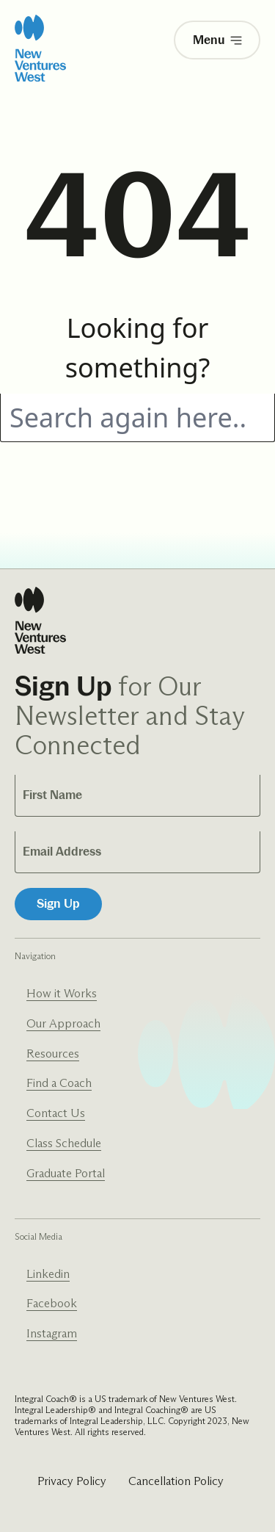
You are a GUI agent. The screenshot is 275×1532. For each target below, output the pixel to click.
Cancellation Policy (176, 1481)
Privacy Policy (71, 1481)
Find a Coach (59, 1083)
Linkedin (48, 1274)
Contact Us (55, 1113)
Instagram (51, 1333)
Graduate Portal (65, 1173)
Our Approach (63, 1023)
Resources (52, 1054)
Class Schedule (63, 1143)
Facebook (51, 1303)
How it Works (61, 993)
